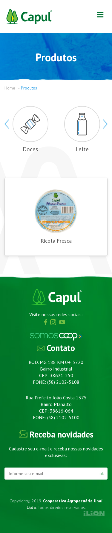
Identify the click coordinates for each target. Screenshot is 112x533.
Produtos (29, 88)
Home (9, 88)
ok (101, 473)
